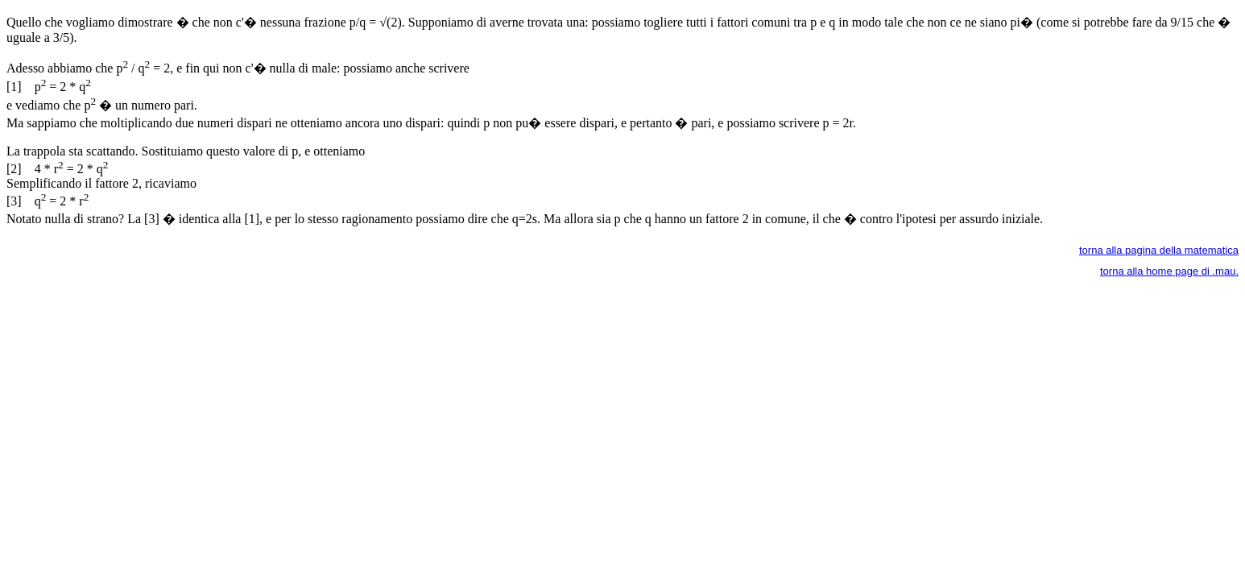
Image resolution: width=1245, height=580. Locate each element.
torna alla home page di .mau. (1169, 271)
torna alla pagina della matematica (1159, 250)
